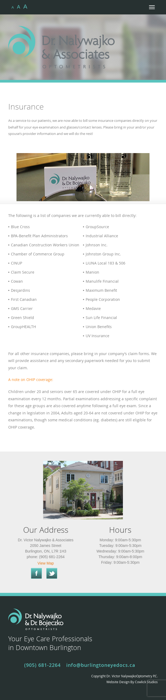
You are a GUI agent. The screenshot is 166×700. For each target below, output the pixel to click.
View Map (46, 563)
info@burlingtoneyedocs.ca (100, 665)
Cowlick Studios (146, 682)
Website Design (118, 682)
